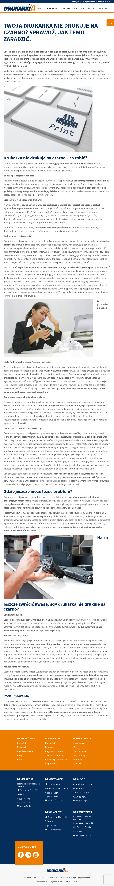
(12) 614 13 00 (24, 802)
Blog (91, 8)
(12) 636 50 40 (24, 799)
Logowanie (78, 743)
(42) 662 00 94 (80, 797)
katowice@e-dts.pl (55, 800)
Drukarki (52, 8)
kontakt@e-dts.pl (101, 1)
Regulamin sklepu (54, 751)
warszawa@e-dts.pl (83, 835)
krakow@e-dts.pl (26, 806)
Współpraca (51, 763)
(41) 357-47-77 (52, 825)
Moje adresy (79, 755)
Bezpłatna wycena (73, 8)
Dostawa (49, 747)
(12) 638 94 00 (81, 1)
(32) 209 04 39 (52, 796)
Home (40, 8)
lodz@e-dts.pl (81, 800)
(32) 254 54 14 (52, 793)
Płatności (50, 743)
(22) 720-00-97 (80, 831)
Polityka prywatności (56, 759)
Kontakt (104, 8)
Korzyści (21, 743)
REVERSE (64, 882)
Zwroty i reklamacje (55, 755)
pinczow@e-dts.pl (55, 829)
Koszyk (77, 747)
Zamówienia (79, 751)
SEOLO (74, 882)
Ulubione (78, 759)
